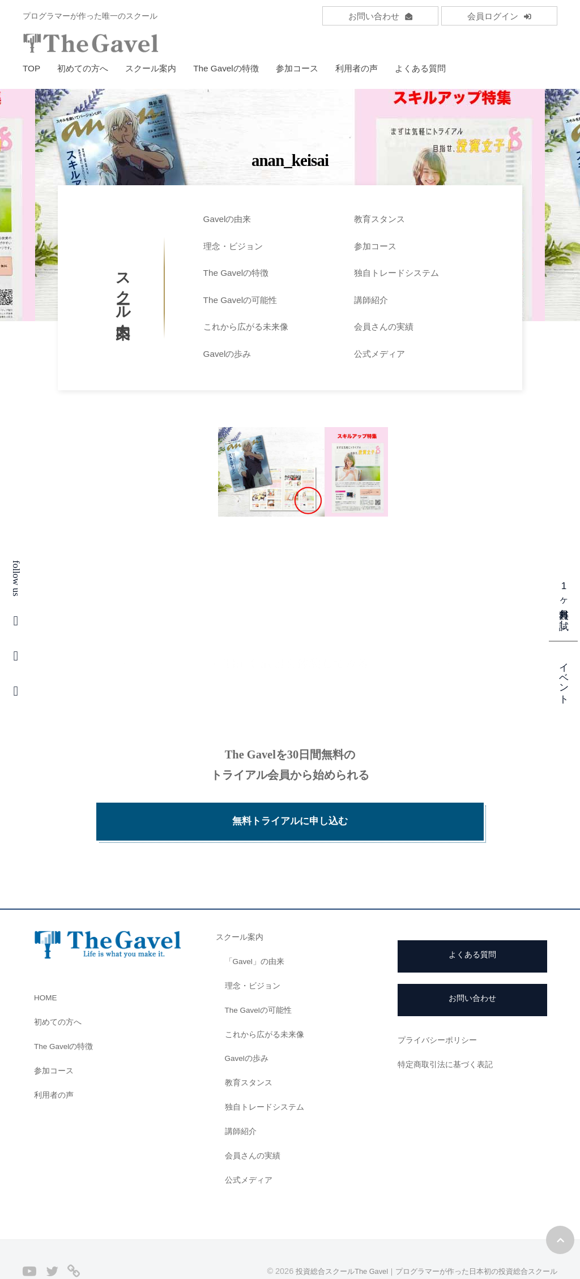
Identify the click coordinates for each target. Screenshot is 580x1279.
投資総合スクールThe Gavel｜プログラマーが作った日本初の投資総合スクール (415, 1240)
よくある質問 (420, 68)
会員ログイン (499, 16)
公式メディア (379, 354)
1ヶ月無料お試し (563, 602)
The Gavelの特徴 (226, 68)
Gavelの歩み (227, 354)
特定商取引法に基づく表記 (449, 1033)
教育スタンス (379, 219)
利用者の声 (356, 68)
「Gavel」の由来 (257, 931)
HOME (47, 967)
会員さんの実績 (383, 326)
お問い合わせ (380, 16)
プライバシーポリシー (440, 1009)
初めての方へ (82, 68)
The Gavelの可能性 (240, 300)
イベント (563, 677)
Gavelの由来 (227, 219)
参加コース (297, 68)
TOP (31, 68)
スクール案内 (150, 68)
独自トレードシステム (396, 273)
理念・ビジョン (233, 246)
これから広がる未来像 (245, 326)
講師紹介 (371, 300)
